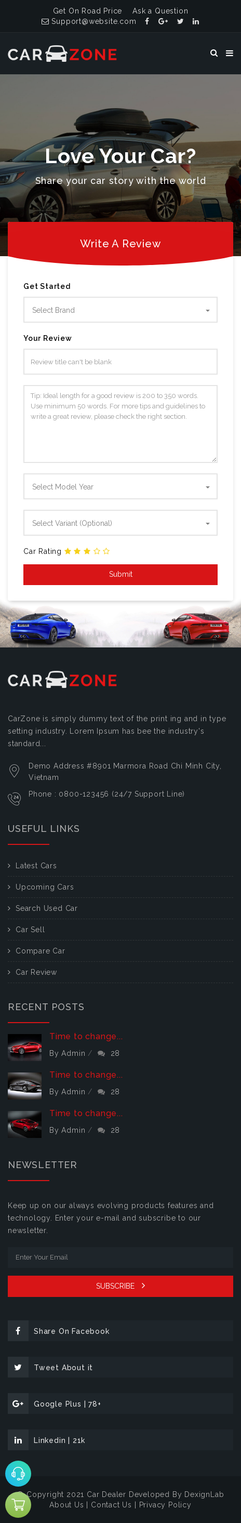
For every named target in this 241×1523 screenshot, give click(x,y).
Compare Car (40, 951)
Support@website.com (89, 21)
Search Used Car (47, 908)
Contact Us (111, 1505)
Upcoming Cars (45, 887)
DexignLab (204, 1494)
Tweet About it (50, 1367)
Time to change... (86, 1036)
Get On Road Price (88, 11)
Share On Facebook (59, 1330)
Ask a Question (160, 11)
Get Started (47, 286)
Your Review (47, 338)
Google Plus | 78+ (54, 1403)
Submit (120, 574)
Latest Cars (36, 866)
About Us (66, 1505)
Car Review (36, 972)
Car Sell (30, 929)
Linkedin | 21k (46, 1439)
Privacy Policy (165, 1505)
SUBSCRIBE (120, 1285)
